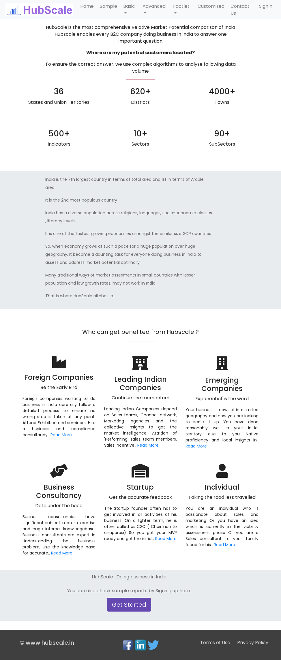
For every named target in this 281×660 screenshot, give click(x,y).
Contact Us (240, 9)
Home (87, 6)
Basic (129, 6)
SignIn (265, 6)
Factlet (181, 6)
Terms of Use (215, 642)
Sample (108, 6)
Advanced (154, 6)
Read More (61, 435)
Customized (211, 6)
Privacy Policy (252, 642)
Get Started (129, 605)
